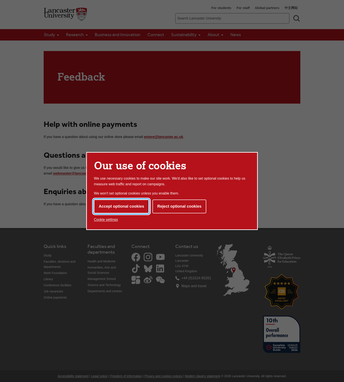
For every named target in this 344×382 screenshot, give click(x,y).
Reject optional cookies (179, 206)
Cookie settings (106, 219)
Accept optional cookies (121, 206)
